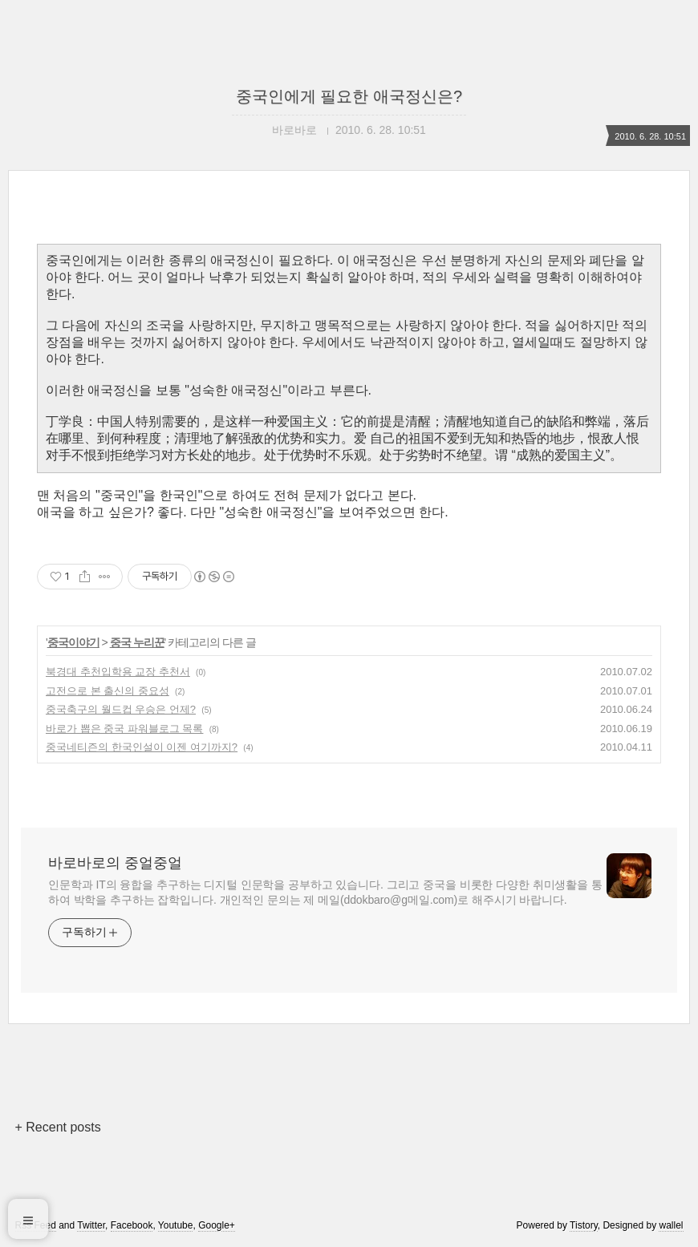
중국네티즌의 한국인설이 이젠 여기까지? (141, 747)
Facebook (132, 1225)
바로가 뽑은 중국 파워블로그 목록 (124, 729)
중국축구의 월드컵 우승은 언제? (121, 709)
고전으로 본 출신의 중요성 (107, 691)
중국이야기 (73, 642)
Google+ (216, 1225)
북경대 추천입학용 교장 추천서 (118, 672)
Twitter (91, 1225)
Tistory (584, 1225)
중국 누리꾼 (137, 642)
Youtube (175, 1225)
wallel (671, 1225)
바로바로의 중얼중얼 (115, 863)
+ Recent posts (58, 1127)
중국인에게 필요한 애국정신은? (349, 96)
